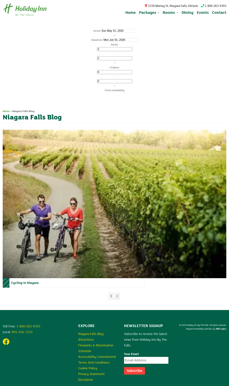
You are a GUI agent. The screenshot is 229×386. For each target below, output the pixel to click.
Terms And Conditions (94, 362)
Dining (187, 12)
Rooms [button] (170, 12)
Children (114, 67)
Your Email (131, 354)
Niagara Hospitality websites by (206, 329)
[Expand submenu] (158, 12)
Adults (114, 44)
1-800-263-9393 (213, 6)
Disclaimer (85, 380)
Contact (219, 12)
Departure (96, 39)
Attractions (86, 340)
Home (130, 12)
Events (203, 12)
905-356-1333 (22, 332)
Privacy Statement (91, 374)
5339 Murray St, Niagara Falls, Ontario (171, 6)
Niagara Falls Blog (91, 334)
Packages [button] (149, 12)
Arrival (96, 30)
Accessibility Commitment (97, 357)
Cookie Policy (87, 368)
